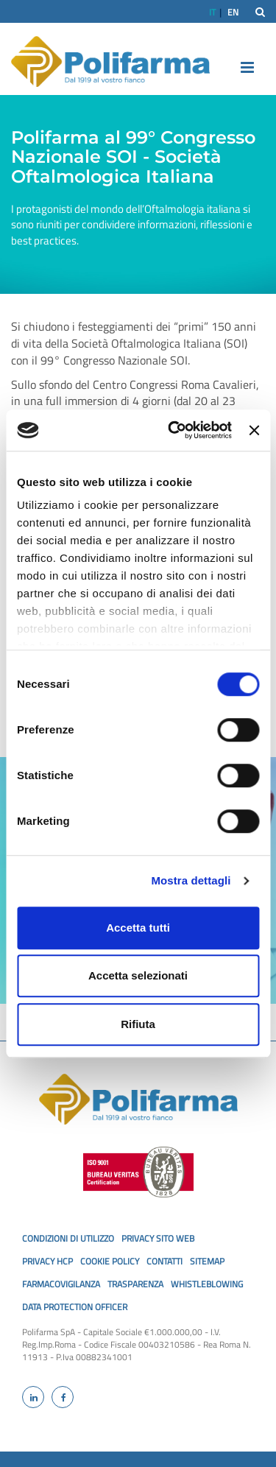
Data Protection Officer (74, 1307)
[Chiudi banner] (254, 430)
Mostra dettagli (190, 880)
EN (232, 12)
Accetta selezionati (138, 975)
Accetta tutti (138, 927)
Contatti (164, 1261)
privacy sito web (157, 1238)
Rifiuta (138, 1024)
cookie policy (109, 1261)
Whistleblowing (207, 1284)
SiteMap (207, 1261)
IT (212, 12)
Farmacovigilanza (61, 1284)
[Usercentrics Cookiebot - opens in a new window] (173, 430)
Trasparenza (135, 1284)
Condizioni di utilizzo (68, 1238)
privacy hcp (47, 1261)
